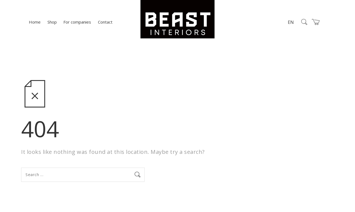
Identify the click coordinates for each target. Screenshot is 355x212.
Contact (105, 22)
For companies (77, 22)
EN (291, 22)
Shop (52, 22)
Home (35, 22)
